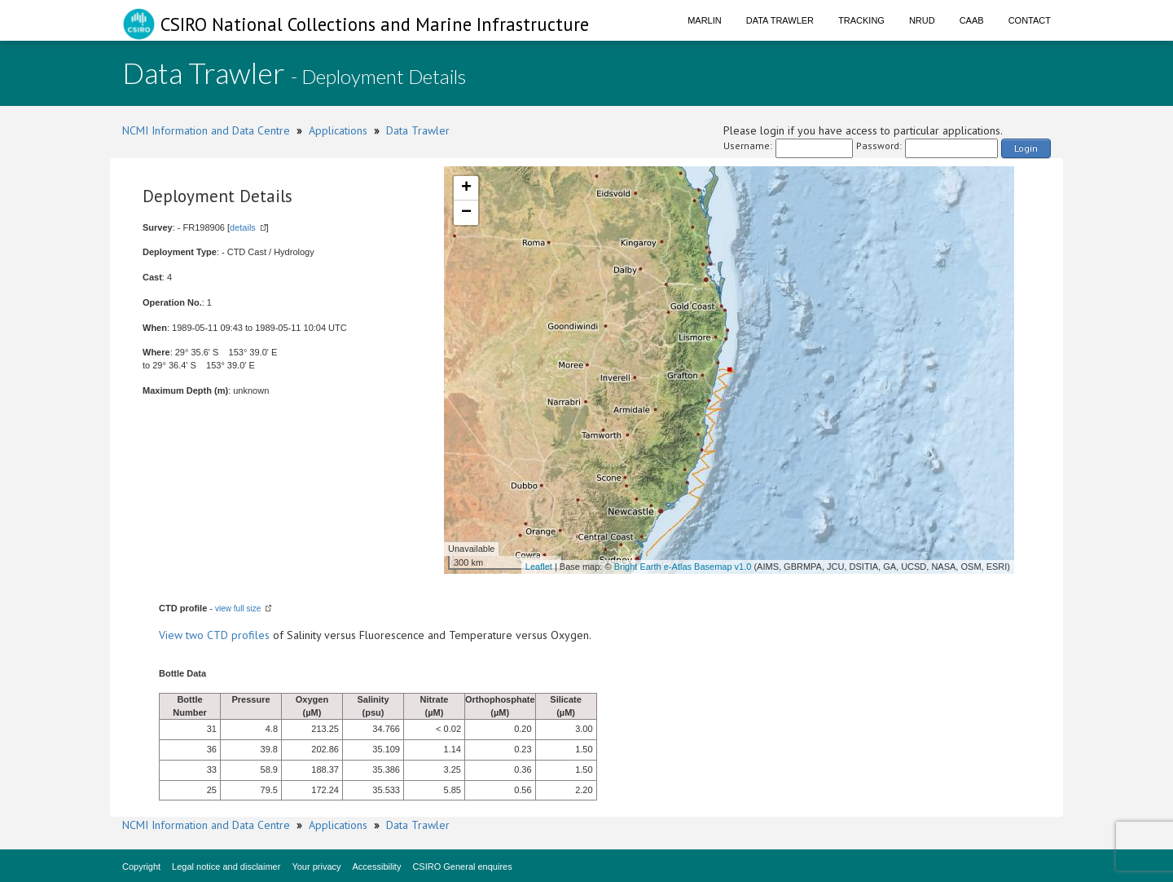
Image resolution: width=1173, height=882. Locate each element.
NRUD (922, 20)
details (243, 227)
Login (1026, 148)
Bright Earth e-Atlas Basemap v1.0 (683, 566)
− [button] (466, 213)
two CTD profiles (228, 635)
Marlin (705, 20)
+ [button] (466, 188)
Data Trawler (780, 20)
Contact (1029, 20)
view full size (238, 608)
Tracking (861, 20)
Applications (338, 130)
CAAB (972, 20)
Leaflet (538, 566)
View (172, 635)
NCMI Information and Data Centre (206, 130)
